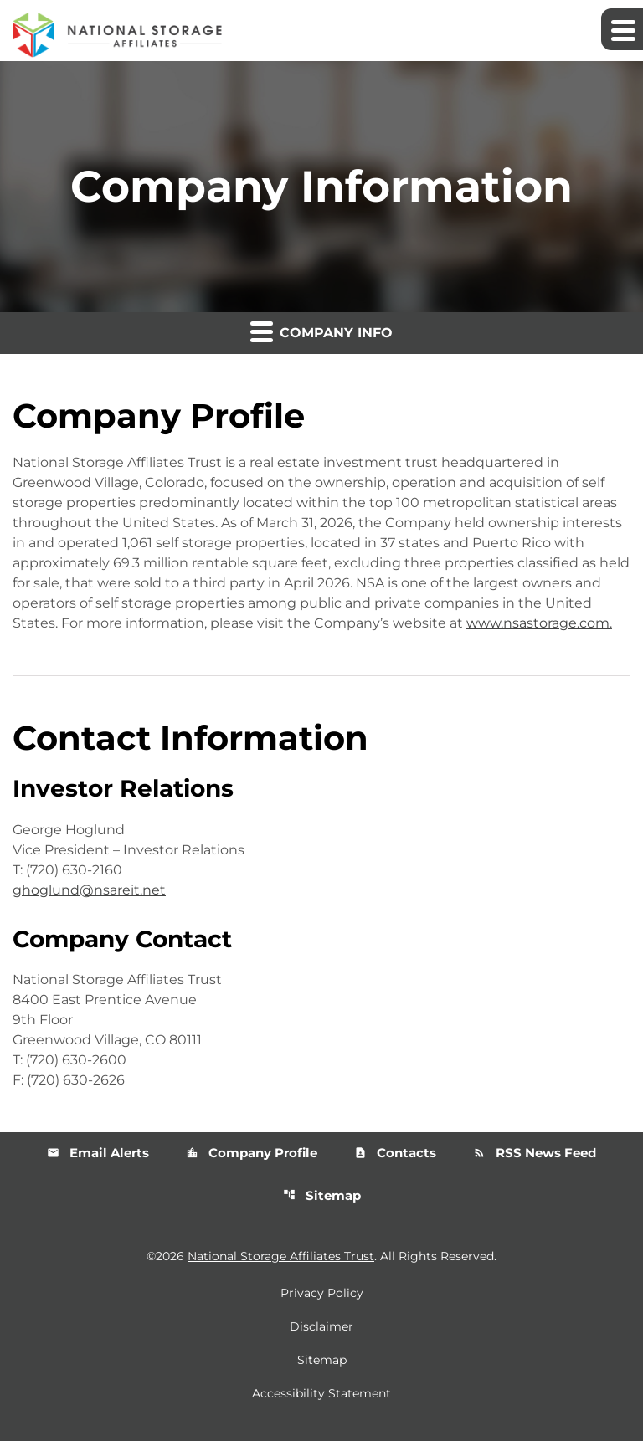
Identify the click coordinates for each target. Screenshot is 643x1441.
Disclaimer (321, 1326)
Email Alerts (98, 1153)
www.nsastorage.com (538, 623)
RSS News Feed (534, 1153)
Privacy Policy (321, 1293)
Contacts (395, 1153)
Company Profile (251, 1153)
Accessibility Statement (321, 1393)
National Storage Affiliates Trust (281, 1256)
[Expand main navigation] (622, 29)
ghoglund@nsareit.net (89, 890)
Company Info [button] (321, 331)
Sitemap (322, 1195)
